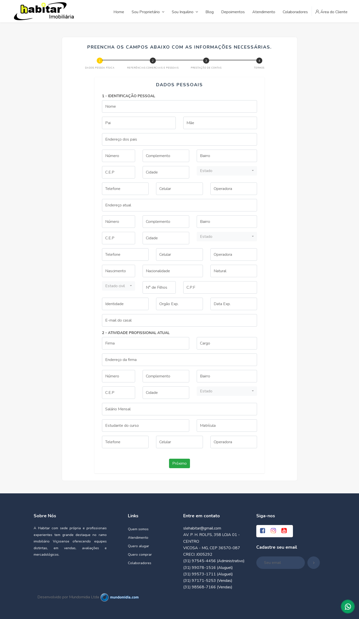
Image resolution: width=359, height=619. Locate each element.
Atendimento (138, 537)
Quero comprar (140, 554)
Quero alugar (138, 546)
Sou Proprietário (148, 12)
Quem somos (138, 529)
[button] (227, 171)
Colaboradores (139, 563)
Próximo (179, 463)
